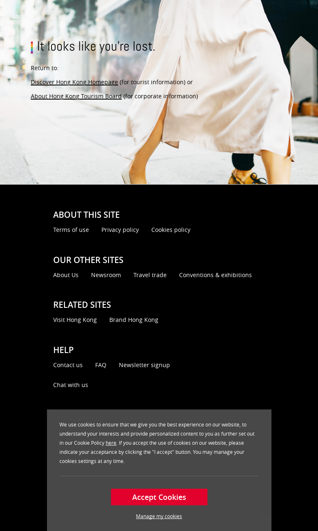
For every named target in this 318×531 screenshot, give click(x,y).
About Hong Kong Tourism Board (76, 96)
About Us (66, 275)
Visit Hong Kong (75, 320)
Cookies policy (170, 230)
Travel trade (150, 275)
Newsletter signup (144, 365)
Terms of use (71, 230)
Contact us (68, 365)
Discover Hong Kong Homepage (74, 82)
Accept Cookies (159, 497)
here (111, 442)
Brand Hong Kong (133, 320)
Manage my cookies (159, 516)
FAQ (100, 365)
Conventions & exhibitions (215, 275)
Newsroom (106, 275)
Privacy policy (120, 230)
